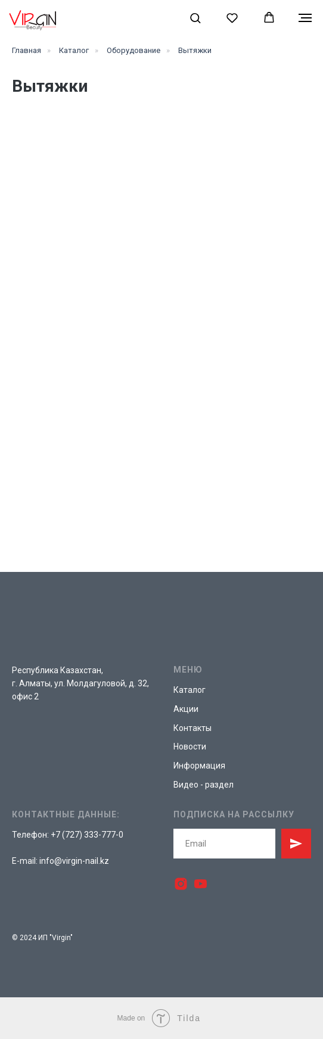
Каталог (74, 50)
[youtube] (200, 883)
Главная (26, 50)
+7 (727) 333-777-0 (87, 834)
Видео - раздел (203, 784)
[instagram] (180, 883)
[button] (195, 17)
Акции (185, 709)
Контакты (192, 728)
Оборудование (133, 50)
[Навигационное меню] (305, 18)
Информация (199, 765)
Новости (189, 746)
